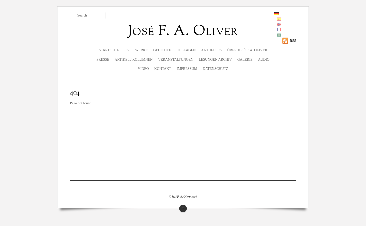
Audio (263, 59)
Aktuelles (211, 50)
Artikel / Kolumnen (134, 59)
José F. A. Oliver (181, 197)
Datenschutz (215, 69)
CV (127, 50)
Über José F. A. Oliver (247, 50)
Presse (103, 59)
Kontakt (162, 69)
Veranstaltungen (175, 59)
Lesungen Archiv (215, 59)
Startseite (109, 50)
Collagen (185, 50)
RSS (293, 41)
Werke (141, 50)
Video (143, 69)
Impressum (187, 69)
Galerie (245, 59)
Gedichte (162, 50)
